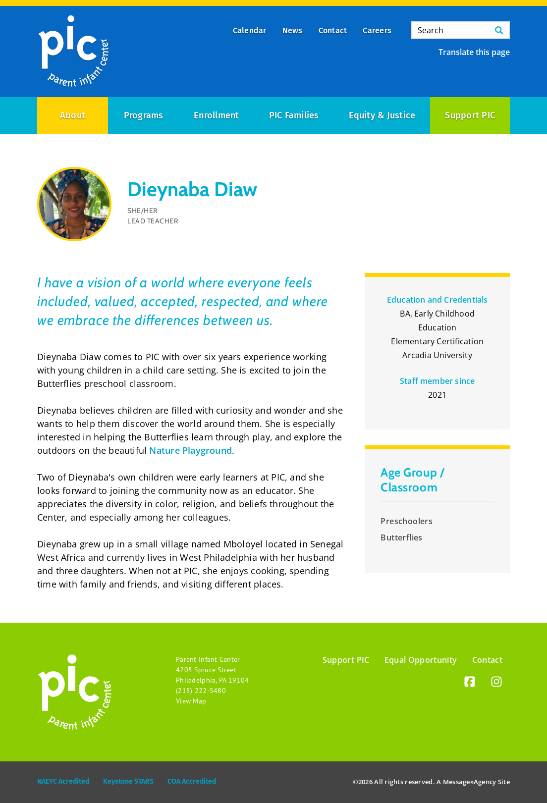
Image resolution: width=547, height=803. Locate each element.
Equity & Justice (382, 115)
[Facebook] (469, 683)
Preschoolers (407, 521)
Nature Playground (190, 450)
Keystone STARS (128, 781)
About (72, 115)
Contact (487, 659)
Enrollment (216, 115)
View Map (191, 700)
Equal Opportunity (420, 659)
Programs (144, 115)
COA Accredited (191, 781)
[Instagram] (496, 683)
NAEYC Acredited (63, 781)
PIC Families (294, 115)
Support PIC (470, 115)
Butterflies (401, 537)
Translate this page (474, 52)
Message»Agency (469, 781)
